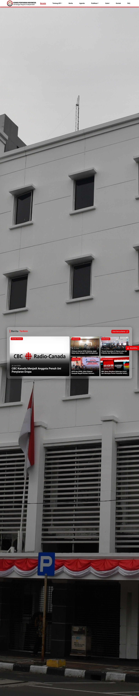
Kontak (118, 3)
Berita (71, 3)
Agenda (82, 3)
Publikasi (94, 3)
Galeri (107, 3)
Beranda (43, 3)
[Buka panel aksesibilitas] (132, 348)
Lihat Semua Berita (120, 332)
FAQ (128, 3)
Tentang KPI (56, 3)
